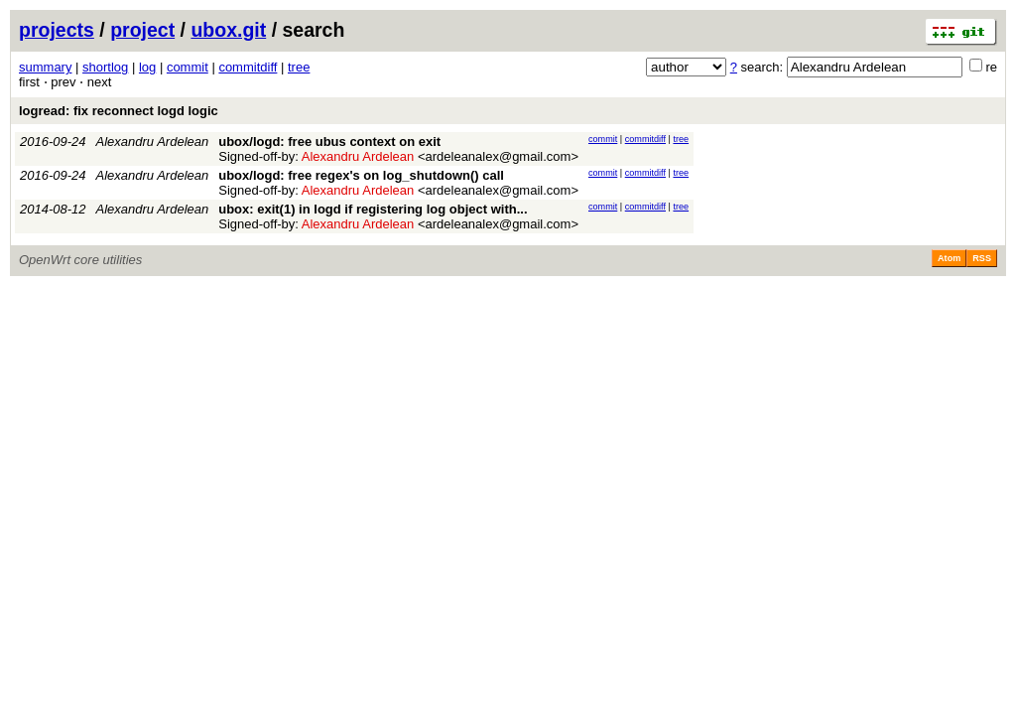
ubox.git (228, 30)
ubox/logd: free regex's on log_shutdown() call (361, 175)
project (142, 30)
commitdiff (247, 67)
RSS (981, 258)
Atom (949, 258)
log (147, 67)
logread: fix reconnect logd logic (118, 110)
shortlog (105, 67)
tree (299, 67)
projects (56, 30)
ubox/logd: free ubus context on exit (329, 141)
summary (45, 67)
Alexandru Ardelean (152, 141)
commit (187, 67)
